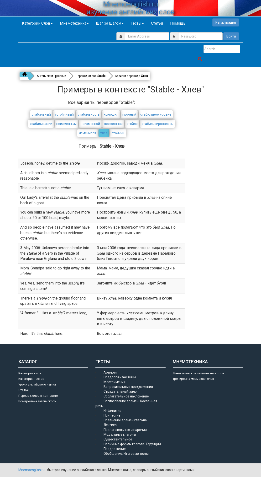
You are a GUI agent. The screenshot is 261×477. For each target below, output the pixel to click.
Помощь (177, 23)
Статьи (157, 23)
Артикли (110, 372)
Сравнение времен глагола (125, 420)
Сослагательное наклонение (126, 396)
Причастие (112, 415)
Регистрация (225, 22)
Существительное (118, 439)
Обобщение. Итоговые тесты (126, 454)
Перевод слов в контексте (38, 395)
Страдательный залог (121, 391)
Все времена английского (37, 401)
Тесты (137, 23)
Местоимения (114, 382)
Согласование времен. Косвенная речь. (126, 403)
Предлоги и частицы (120, 377)
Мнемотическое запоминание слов (198, 373)
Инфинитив (112, 411)
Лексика (110, 425)
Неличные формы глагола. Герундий (132, 444)
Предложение (115, 449)
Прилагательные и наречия (125, 430)
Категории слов (37, 23)
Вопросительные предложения (128, 387)
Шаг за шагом (110, 23)
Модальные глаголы (120, 434)
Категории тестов (31, 379)
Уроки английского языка (37, 384)
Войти (231, 36)
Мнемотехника (74, 23)
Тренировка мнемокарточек (193, 379)
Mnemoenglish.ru (31, 470)
